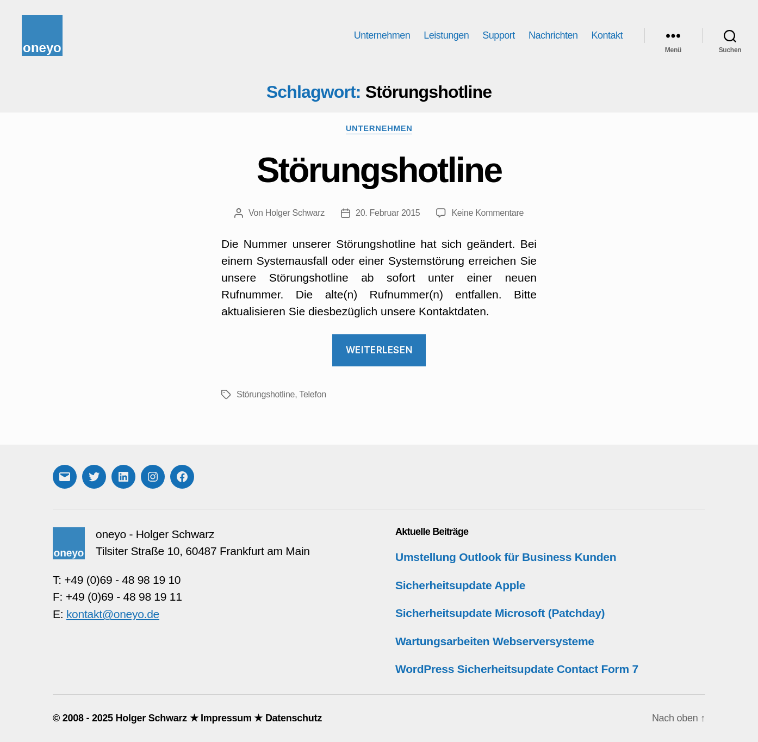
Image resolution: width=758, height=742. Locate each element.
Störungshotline (379, 170)
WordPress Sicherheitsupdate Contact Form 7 (516, 669)
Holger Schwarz (295, 212)
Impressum (226, 718)
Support (498, 35)
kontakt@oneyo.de (112, 614)
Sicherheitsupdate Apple (460, 585)
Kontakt (607, 35)
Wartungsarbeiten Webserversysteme (494, 641)
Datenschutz (293, 718)
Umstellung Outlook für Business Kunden (505, 557)
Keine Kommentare (487, 212)
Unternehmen (382, 35)
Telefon (312, 394)
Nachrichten (553, 35)
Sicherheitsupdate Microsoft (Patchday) (500, 613)
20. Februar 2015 (388, 212)
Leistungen (446, 35)
